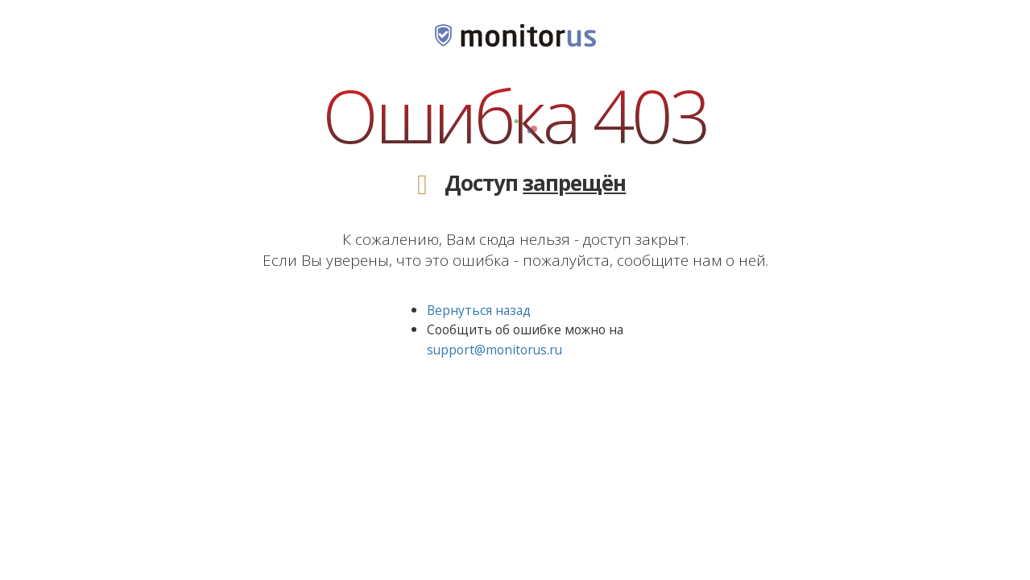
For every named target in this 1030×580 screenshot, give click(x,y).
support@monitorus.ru (494, 349)
